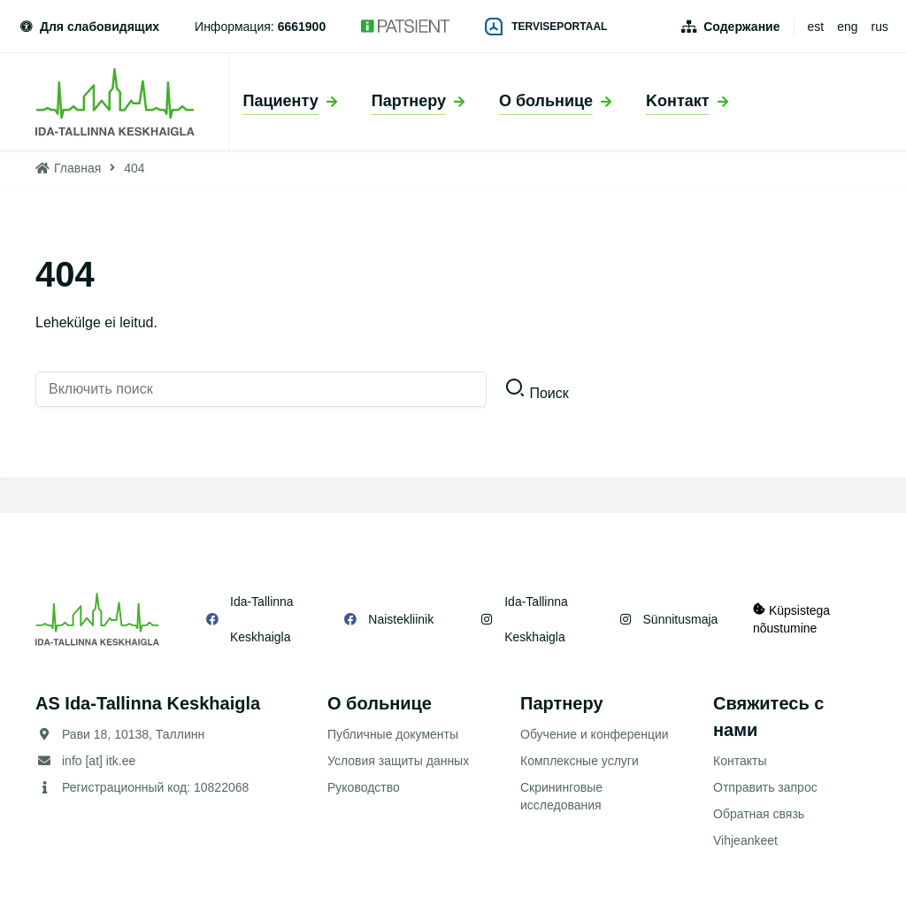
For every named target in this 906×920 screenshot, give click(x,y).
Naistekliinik (401, 619)
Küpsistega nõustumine (791, 618)
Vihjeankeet (745, 840)
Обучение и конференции (594, 734)
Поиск (548, 393)
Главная (77, 168)
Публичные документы (392, 734)
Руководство (363, 787)
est (816, 26)
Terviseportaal (546, 26)
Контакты (739, 761)
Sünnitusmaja (680, 619)
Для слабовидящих (88, 26)
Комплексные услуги (579, 761)
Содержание (741, 26)
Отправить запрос (765, 787)
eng (847, 26)
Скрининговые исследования (561, 796)
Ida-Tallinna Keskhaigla (262, 619)
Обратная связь (758, 814)
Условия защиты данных (398, 761)
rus (879, 26)
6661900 (302, 26)
